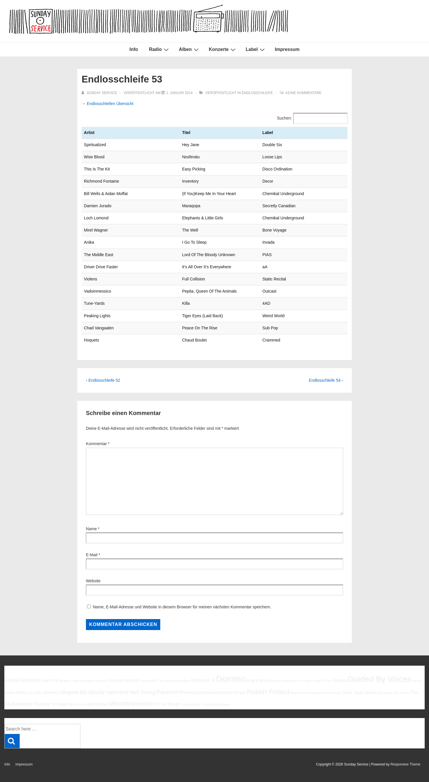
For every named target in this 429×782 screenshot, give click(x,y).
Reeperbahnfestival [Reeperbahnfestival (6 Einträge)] (201, 692)
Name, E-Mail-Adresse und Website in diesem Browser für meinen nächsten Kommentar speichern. (182, 607)
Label (256, 49)
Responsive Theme (405, 764)
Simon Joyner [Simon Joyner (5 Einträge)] (331, 693)
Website (93, 581)
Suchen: (284, 118)
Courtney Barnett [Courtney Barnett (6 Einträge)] (122, 680)
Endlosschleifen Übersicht (110, 103)
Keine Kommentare (303, 93)
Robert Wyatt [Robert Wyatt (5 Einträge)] (299, 693)
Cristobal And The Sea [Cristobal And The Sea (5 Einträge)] (154, 680)
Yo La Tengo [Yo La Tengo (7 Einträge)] (167, 703)
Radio (159, 49)
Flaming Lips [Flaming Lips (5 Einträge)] (290, 680)
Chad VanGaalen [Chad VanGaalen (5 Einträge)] (82, 680)
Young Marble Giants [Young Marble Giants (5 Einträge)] (216, 704)
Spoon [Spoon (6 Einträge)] (370, 692)
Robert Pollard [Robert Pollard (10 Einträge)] (268, 691)
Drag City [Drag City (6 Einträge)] (254, 680)
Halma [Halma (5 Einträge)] (417, 680)
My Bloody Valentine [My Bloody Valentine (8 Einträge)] (104, 692)
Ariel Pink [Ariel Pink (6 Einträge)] (49, 680)
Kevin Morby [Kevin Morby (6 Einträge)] (15, 692)
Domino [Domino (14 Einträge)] (230, 679)
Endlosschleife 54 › (326, 380)
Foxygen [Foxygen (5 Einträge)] (306, 680)
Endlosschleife (257, 93)
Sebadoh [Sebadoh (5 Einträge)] (315, 693)
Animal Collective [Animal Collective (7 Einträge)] (22, 680)
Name (91, 528)
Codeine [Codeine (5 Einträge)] (100, 680)
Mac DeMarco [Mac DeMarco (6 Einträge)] (47, 692)
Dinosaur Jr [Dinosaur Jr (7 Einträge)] (203, 680)
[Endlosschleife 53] (179, 93)
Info (134, 49)
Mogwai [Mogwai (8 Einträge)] (69, 692)
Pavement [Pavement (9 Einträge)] (169, 692)
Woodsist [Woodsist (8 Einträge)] (142, 704)
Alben (189, 49)
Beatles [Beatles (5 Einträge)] (64, 680)
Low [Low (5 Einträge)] (31, 693)
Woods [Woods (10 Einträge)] (120, 703)
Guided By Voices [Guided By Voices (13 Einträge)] (379, 679)
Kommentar (98, 443)
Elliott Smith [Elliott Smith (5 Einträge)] (272, 680)
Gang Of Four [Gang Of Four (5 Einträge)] (321, 680)
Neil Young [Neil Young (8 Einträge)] (142, 692)
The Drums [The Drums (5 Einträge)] (401, 693)
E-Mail (91, 554)
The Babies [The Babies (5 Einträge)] (385, 693)
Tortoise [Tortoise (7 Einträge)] (42, 703)
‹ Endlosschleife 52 (103, 380)
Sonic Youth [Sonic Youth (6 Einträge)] (353, 692)
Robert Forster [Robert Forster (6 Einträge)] (233, 692)
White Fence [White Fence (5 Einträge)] (77, 704)
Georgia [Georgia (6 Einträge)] (339, 680)
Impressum (287, 49)
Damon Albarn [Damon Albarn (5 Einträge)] (180, 680)
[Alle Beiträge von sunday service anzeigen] (100, 93)
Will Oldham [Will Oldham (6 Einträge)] (98, 704)
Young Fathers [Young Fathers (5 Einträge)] (191, 704)
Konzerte (223, 49)
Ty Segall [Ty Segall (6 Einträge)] (59, 704)
